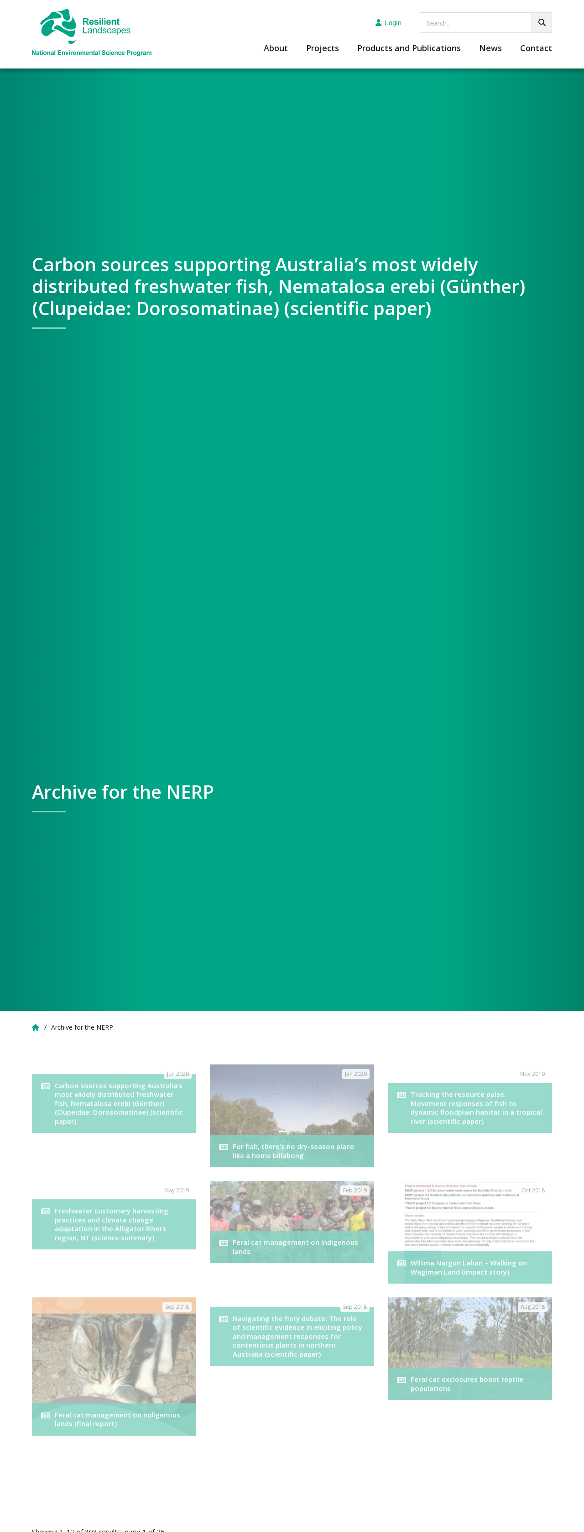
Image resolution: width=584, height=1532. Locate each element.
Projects (322, 48)
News (490, 48)
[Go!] (542, 22)
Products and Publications (409, 48)
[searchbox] (486, 22)
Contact (536, 48)
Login (388, 22)
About (276, 48)
